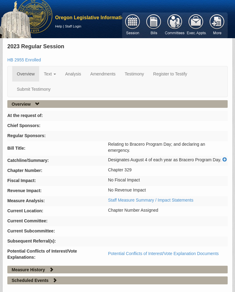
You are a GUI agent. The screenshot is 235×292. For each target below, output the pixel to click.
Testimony (134, 73)
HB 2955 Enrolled (24, 59)
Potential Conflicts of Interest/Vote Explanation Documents (163, 253)
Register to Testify (170, 73)
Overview (26, 73)
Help (58, 26)
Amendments (102, 73)
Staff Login (73, 26)
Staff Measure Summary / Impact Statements (150, 200)
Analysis (73, 73)
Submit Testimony (33, 89)
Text (50, 73)
